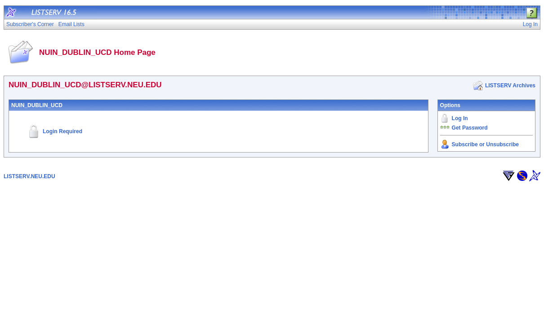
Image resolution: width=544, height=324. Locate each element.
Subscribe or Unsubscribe (485, 144)
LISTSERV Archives (510, 85)
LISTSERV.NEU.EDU (29, 176)
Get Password (470, 128)
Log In (460, 118)
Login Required (62, 131)
